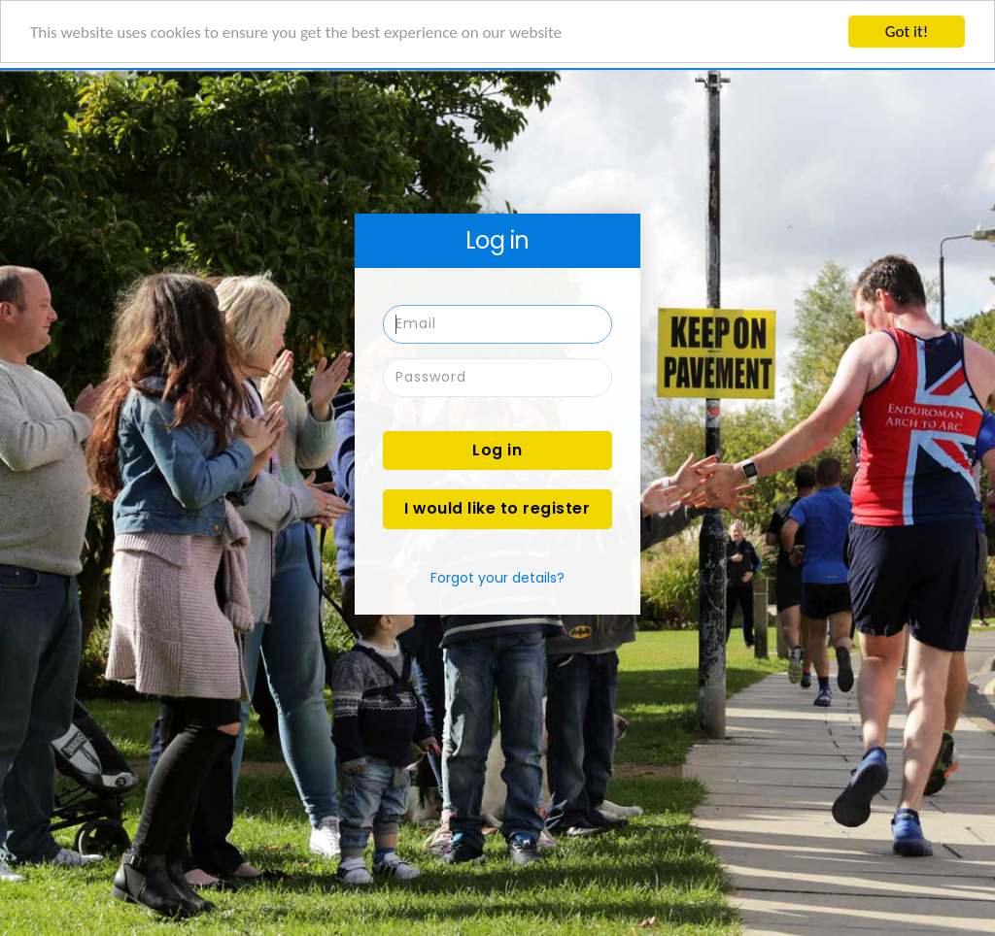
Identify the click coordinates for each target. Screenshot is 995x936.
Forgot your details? (497, 577)
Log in (497, 450)
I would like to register (497, 508)
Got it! (906, 31)
